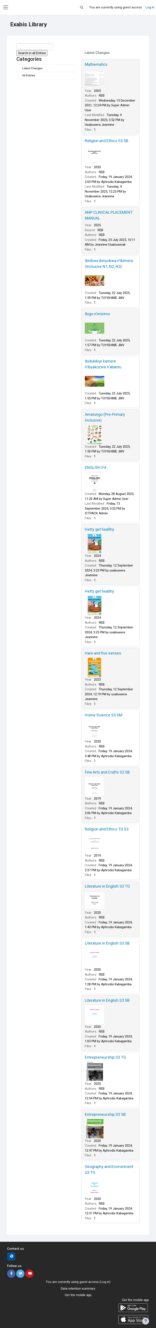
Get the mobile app (78, 1295)
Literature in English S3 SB (107, 943)
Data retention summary (78, 1288)
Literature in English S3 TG (107, 886)
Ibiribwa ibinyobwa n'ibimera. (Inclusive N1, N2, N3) (109, 263)
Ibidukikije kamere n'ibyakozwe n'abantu (103, 364)
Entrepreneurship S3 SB (105, 1114)
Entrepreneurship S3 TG (105, 1057)
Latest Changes (32, 68)
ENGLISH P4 (95, 467)
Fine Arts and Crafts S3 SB (107, 772)
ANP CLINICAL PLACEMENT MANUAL (109, 215)
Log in (150, 7)
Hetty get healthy (99, 529)
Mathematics (96, 64)
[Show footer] (145, 1321)
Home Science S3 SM (103, 715)
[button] (81, 7)
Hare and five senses (103, 653)
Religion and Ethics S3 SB (106, 140)
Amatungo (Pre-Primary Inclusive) (105, 417)
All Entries (28, 75)
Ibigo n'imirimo (97, 314)
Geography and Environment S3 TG (109, 1169)
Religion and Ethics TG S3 (107, 829)
